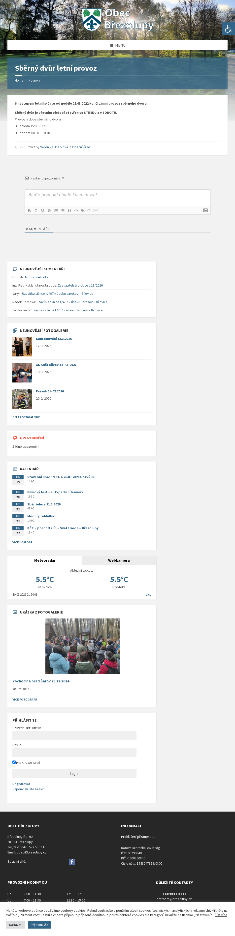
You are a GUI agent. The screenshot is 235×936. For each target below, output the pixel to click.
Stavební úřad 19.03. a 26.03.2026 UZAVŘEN (61, 477)
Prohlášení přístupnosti (138, 836)
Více (148, 594)
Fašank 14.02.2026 (50, 391)
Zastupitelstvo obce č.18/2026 (80, 285)
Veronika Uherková (54, 147)
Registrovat (21, 784)
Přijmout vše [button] (39, 925)
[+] (98, 210)
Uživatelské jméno (26, 728)
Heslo (17, 745)
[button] (228, 28)
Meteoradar (45, 560)
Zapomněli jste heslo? (28, 789)
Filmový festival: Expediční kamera (55, 492)
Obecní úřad (81, 147)
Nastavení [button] (15, 925)
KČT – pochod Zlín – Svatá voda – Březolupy (63, 528)
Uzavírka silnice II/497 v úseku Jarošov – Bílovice (57, 293)
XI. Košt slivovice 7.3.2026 (56, 364)
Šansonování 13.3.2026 (54, 338)
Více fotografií (24, 699)
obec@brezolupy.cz (32, 852)
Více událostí (23, 542)
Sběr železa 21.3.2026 (44, 504)
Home (19, 80)
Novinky (34, 80)
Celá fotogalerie (26, 417)
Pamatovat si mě (26, 762)
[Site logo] (117, 30)
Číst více (221, 915)
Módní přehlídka (37, 277)
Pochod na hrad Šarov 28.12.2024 (40, 681)
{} (91, 210)
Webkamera (119, 560)
